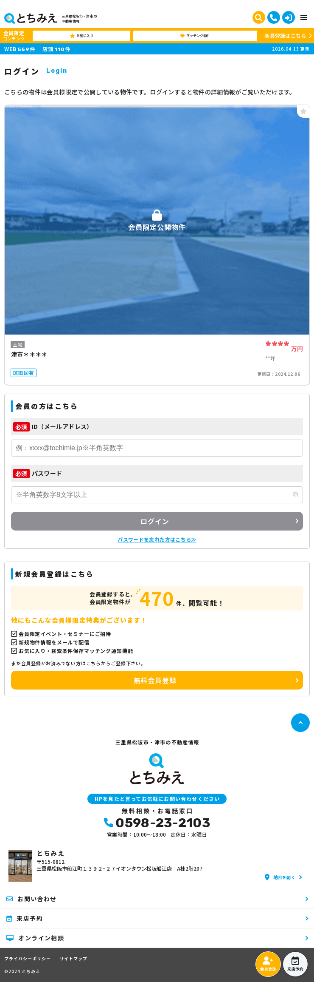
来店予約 (295, 964)
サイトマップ (73, 958)
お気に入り (81, 35)
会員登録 (268, 964)
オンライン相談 (35, 938)
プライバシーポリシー (27, 958)
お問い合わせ (31, 898)
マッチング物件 (195, 35)
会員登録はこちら (285, 35)
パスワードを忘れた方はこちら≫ (157, 539)
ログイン (154, 521)
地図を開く (280, 877)
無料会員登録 (155, 680)
